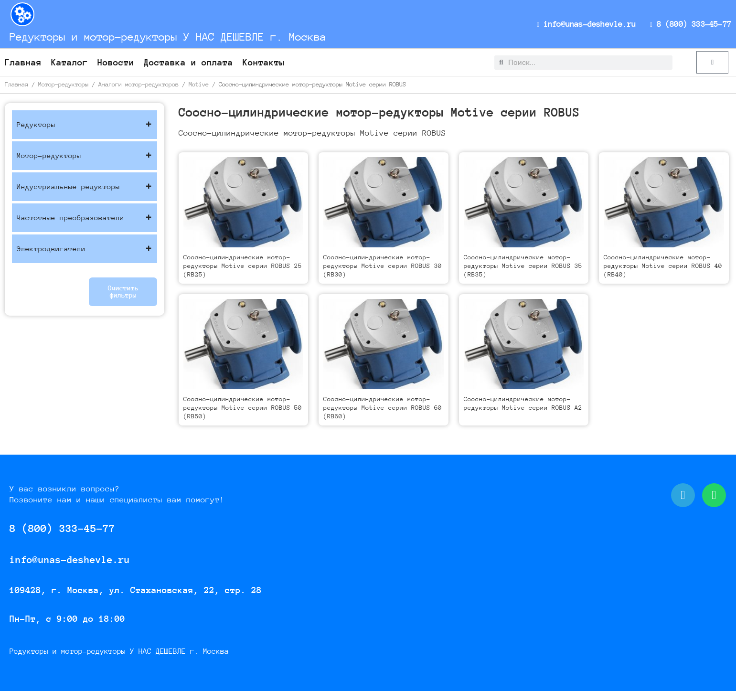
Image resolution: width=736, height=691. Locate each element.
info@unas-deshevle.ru (589, 24)
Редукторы (84, 124)
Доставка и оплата (188, 62)
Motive (199, 84)
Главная (23, 62)
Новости (115, 62)
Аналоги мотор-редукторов (138, 84)
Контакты (264, 62)
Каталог (69, 62)
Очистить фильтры (123, 291)
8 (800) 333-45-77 (691, 24)
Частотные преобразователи (84, 217)
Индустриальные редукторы (84, 186)
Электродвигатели (84, 248)
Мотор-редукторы (63, 84)
